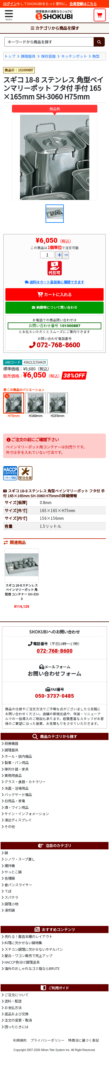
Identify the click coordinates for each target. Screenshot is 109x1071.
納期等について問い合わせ (54, 307)
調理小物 (11, 903)
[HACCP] (10, 473)
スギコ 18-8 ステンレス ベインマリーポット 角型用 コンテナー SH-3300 (21, 592)
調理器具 (28, 56)
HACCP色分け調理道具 (22, 962)
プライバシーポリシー (47, 1040)
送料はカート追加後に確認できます (54, 282)
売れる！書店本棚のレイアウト (28, 936)
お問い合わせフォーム (54, 673)
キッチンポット (74, 56)
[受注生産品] (25, 473)
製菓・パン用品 (17, 762)
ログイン (10, 3)
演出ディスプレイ (18, 820)
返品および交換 (16, 1013)
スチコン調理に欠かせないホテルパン (34, 949)
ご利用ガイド (54, 987)
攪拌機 (10, 865)
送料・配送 (13, 1001)
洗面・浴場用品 (16, 788)
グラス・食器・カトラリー (25, 781)
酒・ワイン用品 (16, 807)
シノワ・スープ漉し (20, 859)
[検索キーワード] (49, 41)
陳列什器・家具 (16, 769)
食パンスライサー (18, 884)
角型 (96, 56)
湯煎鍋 (10, 910)
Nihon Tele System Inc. (55, 1050)
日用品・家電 (15, 800)
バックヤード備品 (18, 794)
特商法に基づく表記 (83, 1040)
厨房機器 (11, 743)
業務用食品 (13, 775)
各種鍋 (10, 878)
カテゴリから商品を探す (54, 28)
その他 (10, 826)
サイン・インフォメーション (27, 813)
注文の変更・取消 (18, 1020)
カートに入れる (54, 294)
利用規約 (20, 1040)
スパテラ (11, 897)
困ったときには (16, 1026)
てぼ (8, 891)
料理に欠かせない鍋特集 (23, 942)
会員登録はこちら (83, 3)
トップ (9, 56)
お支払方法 (13, 1007)
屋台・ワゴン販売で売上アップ (28, 955)
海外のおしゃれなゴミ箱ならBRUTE (32, 968)
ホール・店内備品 (18, 756)
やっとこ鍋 (13, 872)
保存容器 (48, 56)
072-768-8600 (58, 345)
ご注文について (16, 994)
